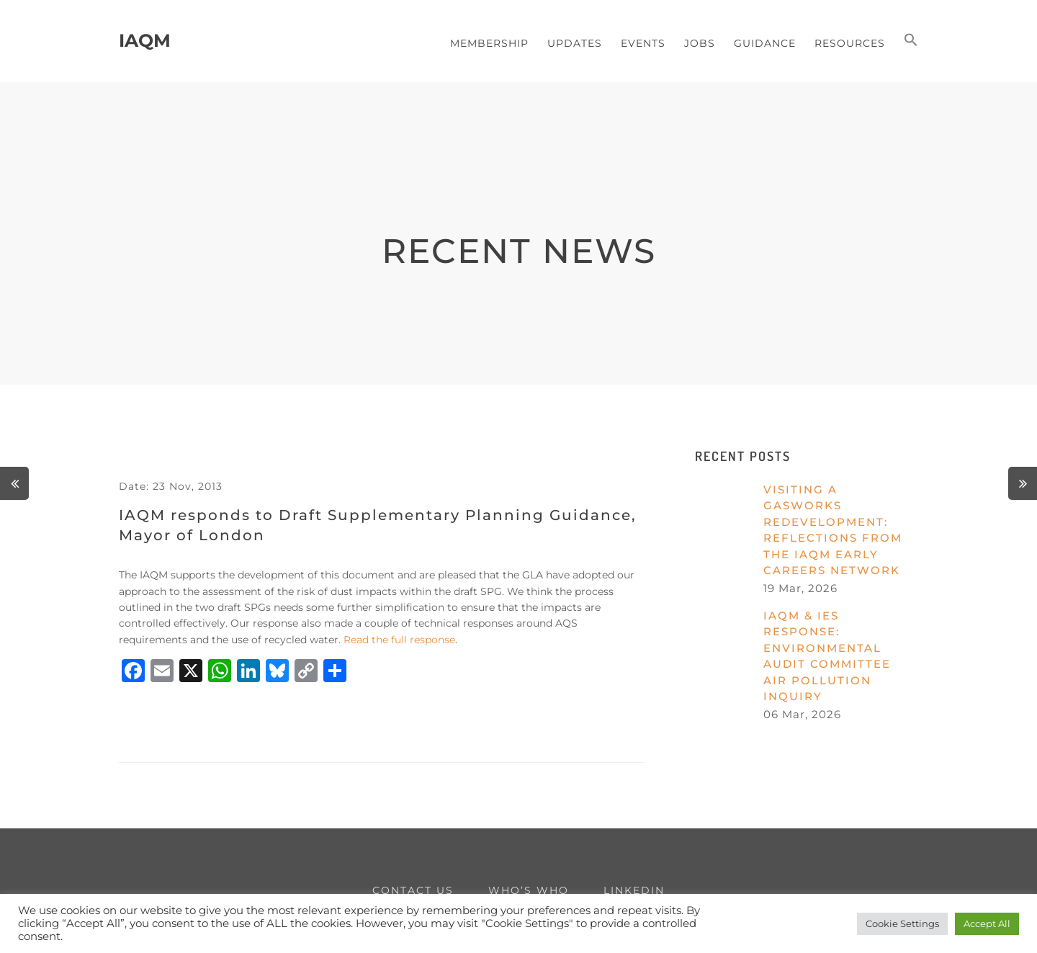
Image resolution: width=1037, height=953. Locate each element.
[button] (911, 41)
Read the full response (399, 639)
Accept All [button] (987, 923)
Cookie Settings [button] (902, 923)
